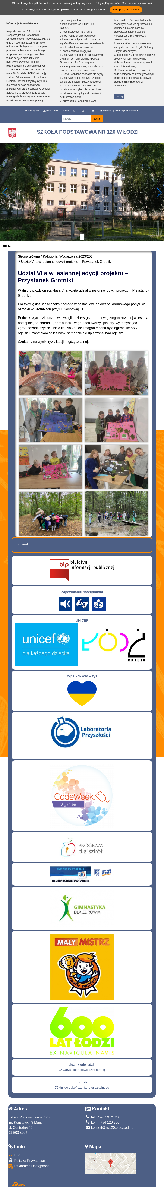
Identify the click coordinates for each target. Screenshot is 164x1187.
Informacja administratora (126, 111)
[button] (5, 192)
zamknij (119, 96)
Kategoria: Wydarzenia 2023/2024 (69, 256)
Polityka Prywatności (26, 1160)
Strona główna (33, 111)
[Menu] (82, 246)
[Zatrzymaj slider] (82, 237)
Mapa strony (50, 111)
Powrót (22, 544)
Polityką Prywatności (107, 3)
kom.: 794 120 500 (102, 1122)
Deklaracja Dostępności (29, 1166)
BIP (14, 1155)
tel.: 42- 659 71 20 (102, 1117)
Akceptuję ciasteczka (126, 9)
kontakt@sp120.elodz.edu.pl (109, 1127)
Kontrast (105, 111)
